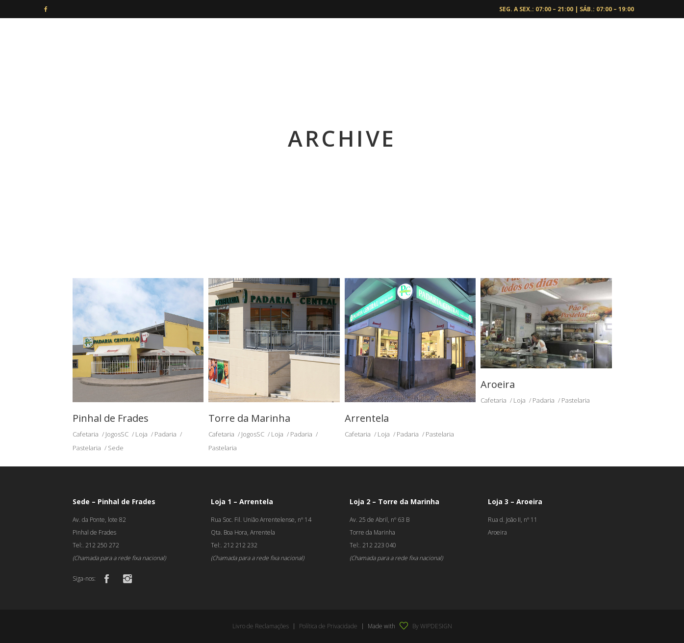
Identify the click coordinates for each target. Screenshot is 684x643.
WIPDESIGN (436, 626)
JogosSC (116, 434)
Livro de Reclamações (260, 626)
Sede (116, 447)
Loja (141, 434)
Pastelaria (87, 447)
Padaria (165, 434)
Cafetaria (86, 434)
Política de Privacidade (328, 626)
